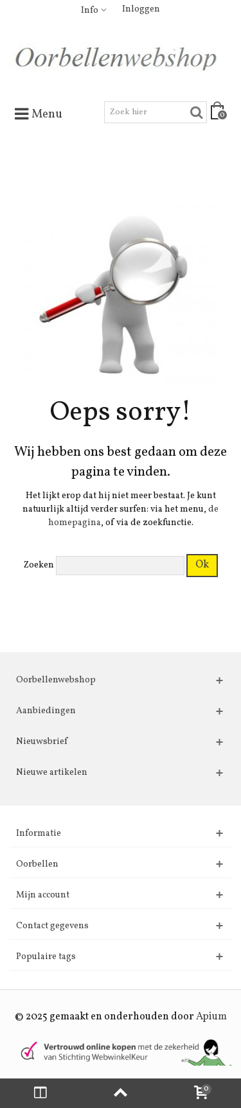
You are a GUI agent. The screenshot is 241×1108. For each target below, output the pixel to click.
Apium (211, 1017)
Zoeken (39, 565)
